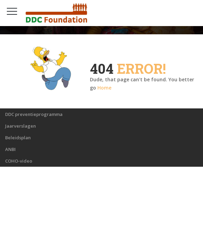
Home (104, 87)
